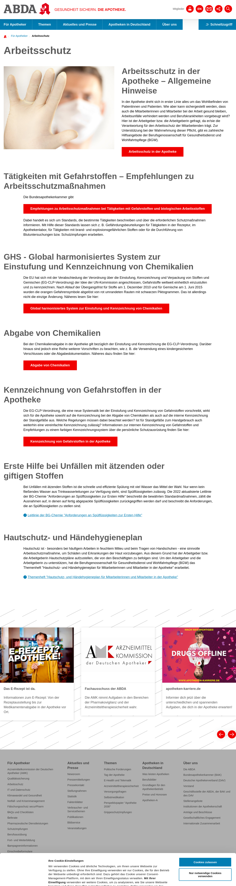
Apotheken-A (150, 800)
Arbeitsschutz (40, 35)
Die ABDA (189, 769)
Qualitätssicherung (18, 778)
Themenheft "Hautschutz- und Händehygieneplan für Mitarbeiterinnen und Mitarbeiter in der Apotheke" (103, 577)
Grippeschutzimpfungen (118, 812)
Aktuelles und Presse (79, 24)
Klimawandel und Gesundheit (24, 795)
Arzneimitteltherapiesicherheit (121, 786)
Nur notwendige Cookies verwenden (205, 841)
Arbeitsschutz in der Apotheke (152, 151)
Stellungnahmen (77, 790)
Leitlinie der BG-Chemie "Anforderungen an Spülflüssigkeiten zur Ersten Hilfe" (85, 515)
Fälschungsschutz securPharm (25, 806)
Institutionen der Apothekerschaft (202, 806)
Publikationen (75, 817)
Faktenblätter (75, 802)
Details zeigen (196, 878)
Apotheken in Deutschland (129, 24)
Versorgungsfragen (115, 791)
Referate (12, 817)
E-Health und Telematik (117, 780)
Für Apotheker (15, 24)
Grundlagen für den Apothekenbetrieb (153, 787)
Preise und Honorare (154, 794)
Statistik (72, 796)
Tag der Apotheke (114, 774)
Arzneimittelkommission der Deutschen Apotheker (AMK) (30, 771)
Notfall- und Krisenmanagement (26, 801)
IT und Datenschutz (18, 789)
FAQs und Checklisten (20, 812)
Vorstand (188, 786)
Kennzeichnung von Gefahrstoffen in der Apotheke (70, 441)
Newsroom (73, 774)
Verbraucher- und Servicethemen (77, 809)
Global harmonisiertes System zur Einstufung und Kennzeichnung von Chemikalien (96, 308)
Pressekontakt (75, 785)
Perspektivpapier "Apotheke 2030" (120, 804)
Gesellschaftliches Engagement (201, 817)
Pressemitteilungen (78, 779)
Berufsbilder (149, 779)
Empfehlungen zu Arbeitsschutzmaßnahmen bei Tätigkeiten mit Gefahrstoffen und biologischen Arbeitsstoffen (117, 209)
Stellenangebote (192, 801)
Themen (44, 24)
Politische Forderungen (117, 769)
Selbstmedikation (114, 797)
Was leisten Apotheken (155, 774)
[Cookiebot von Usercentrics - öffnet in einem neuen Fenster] (24, 879)
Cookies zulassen (205, 829)
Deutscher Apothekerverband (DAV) (204, 780)
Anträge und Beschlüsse (197, 812)
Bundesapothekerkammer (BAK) (202, 774)
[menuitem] (18, 35)
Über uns (169, 24)
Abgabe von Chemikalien (50, 365)
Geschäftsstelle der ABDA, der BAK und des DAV (206, 793)
